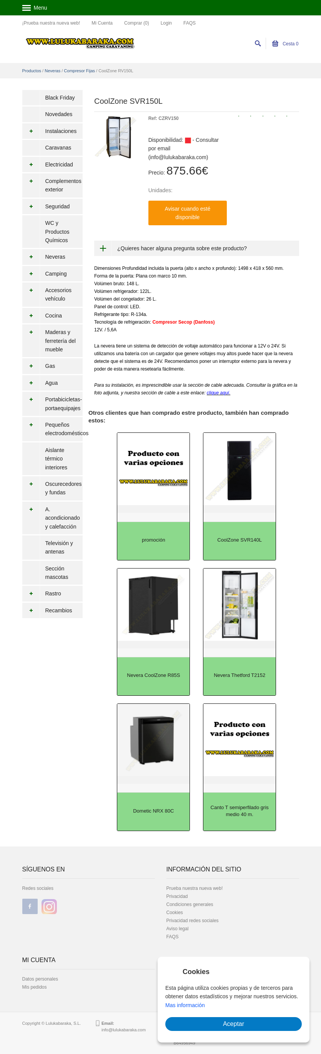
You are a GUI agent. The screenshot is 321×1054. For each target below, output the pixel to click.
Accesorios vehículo (47, 295)
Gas (38, 366)
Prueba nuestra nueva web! (194, 888)
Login (166, 23)
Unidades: (160, 190)
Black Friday (60, 98)
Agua (40, 383)
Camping (44, 273)
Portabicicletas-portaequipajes (52, 404)
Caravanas (58, 148)
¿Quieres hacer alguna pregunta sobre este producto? (182, 248)
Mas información (185, 1005)
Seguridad (46, 206)
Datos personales (40, 979)
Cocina (42, 315)
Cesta (285, 44)
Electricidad (47, 164)
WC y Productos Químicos (57, 231)
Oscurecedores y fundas (52, 488)
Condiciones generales (189, 904)
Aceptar (233, 1024)
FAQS (189, 23)
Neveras (52, 70)
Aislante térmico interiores (56, 458)
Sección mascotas (56, 572)
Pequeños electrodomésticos (52, 429)
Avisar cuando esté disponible (187, 213)
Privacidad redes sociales (192, 920)
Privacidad (177, 896)
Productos (32, 70)
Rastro (41, 593)
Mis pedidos (34, 987)
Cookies (174, 912)
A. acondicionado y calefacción (51, 518)
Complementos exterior (51, 185)
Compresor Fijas (79, 70)
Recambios (47, 610)
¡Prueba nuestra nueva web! (51, 23)
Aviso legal (177, 928)
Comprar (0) (136, 23)
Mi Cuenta (102, 23)
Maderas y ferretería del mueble (49, 340)
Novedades (59, 114)
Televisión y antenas (59, 547)
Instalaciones (49, 131)
